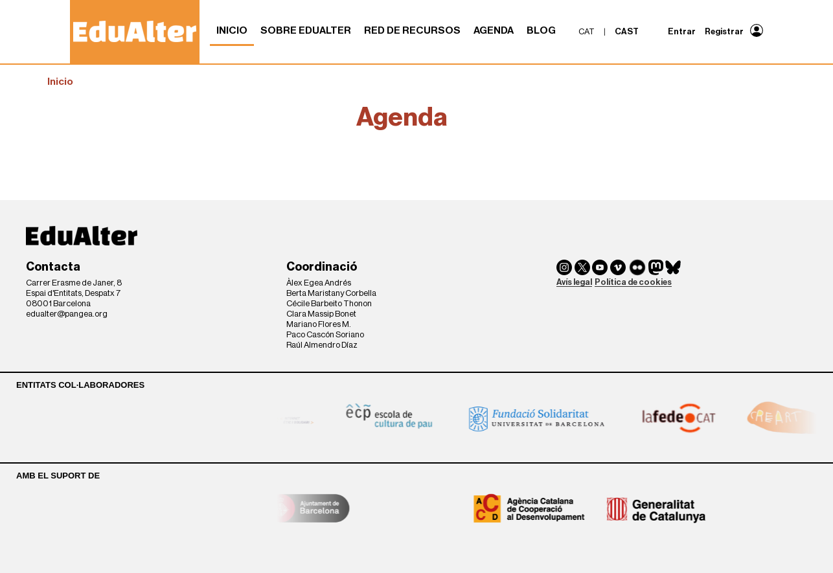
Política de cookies (633, 282)
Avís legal (574, 282)
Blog (541, 30)
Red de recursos (412, 30)
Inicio (231, 30)
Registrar (724, 31)
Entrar (682, 31)
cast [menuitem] (627, 31)
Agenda (494, 30)
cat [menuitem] (586, 31)
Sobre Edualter (305, 30)
